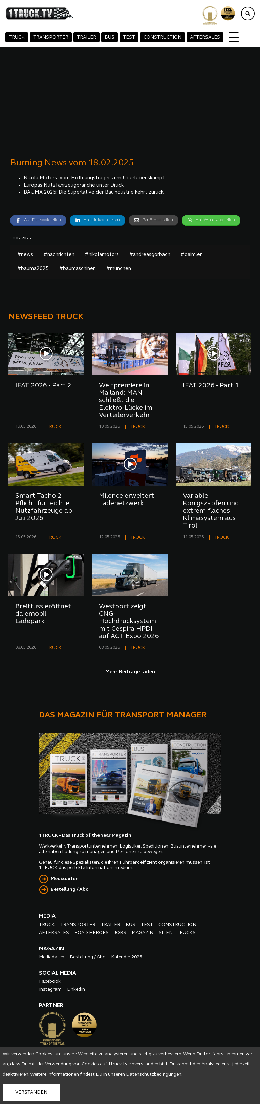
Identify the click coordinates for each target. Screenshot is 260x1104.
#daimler (191, 254)
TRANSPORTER (50, 37)
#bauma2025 (33, 268)
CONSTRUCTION (162, 37)
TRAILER (86, 37)
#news (25, 254)
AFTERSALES (205, 37)
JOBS (120, 932)
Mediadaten (65, 878)
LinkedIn (76, 989)
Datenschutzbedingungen (153, 1074)
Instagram (50, 989)
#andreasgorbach (149, 254)
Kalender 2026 (126, 957)
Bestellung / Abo (70, 889)
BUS (109, 37)
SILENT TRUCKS (177, 932)
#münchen (118, 268)
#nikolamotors (102, 254)
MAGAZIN (142, 932)
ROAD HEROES (91, 932)
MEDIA (47, 916)
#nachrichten (58, 254)
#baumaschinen (77, 268)
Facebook (50, 981)
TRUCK (17, 37)
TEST (129, 37)
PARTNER (51, 1005)
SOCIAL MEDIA (57, 973)
